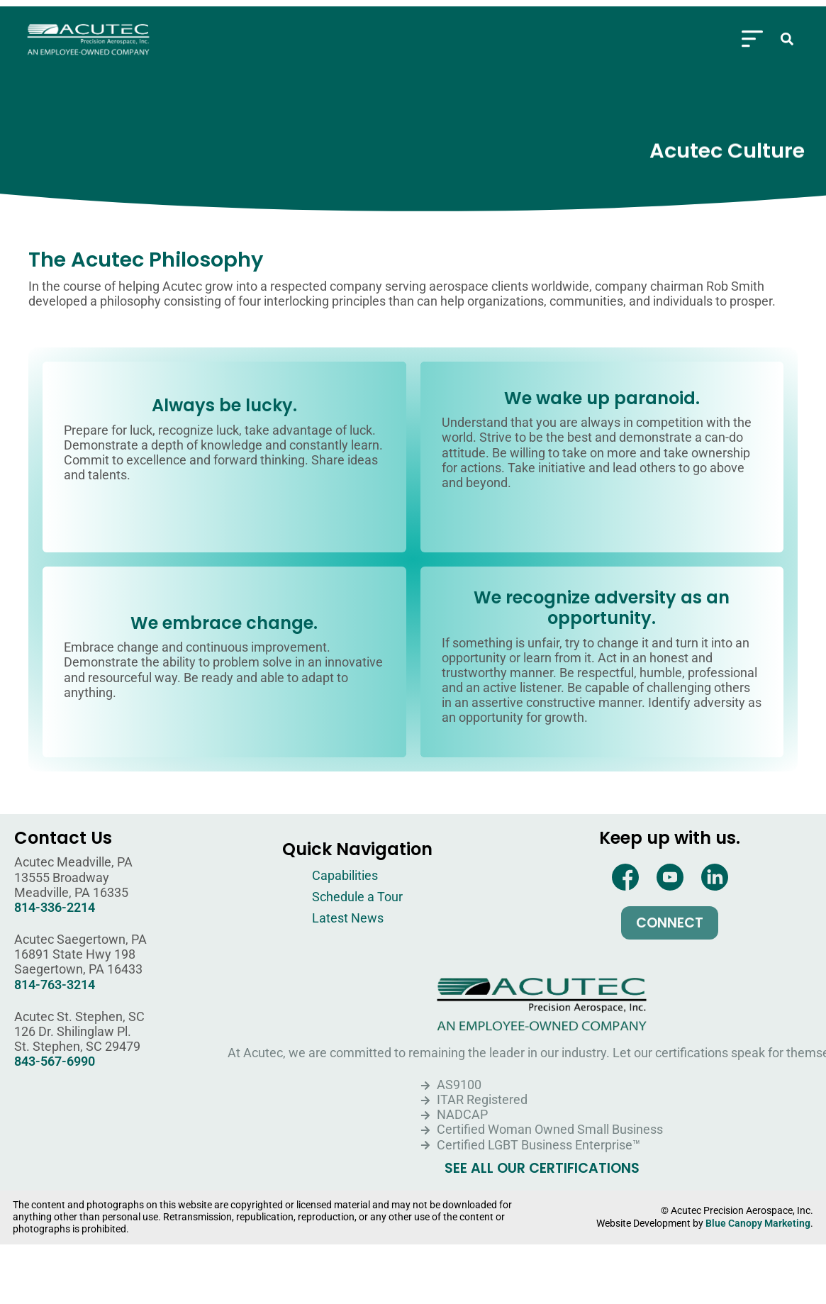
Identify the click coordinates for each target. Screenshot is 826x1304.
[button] (787, 35)
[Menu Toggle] (752, 34)
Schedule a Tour (357, 897)
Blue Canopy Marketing (757, 1223)
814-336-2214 (54, 908)
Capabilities (345, 876)
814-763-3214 (54, 985)
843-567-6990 (54, 1061)
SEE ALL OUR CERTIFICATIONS (542, 1168)
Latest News (348, 918)
